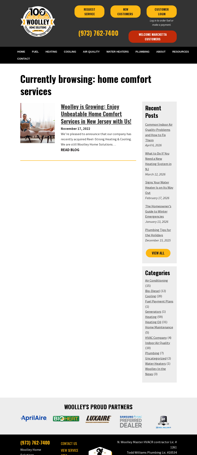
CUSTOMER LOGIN (167, 11)
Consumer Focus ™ (146, 449)
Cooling (154, 261)
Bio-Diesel (156, 256)
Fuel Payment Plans (163, 266)
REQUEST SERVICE (89, 11)
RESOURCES (180, 51)
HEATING (52, 51)
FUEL (36, 51)
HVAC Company (159, 303)
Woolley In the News (163, 329)
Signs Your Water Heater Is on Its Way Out (163, 158)
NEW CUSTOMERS (128, 11)
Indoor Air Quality (161, 308)
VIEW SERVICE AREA (66, 413)
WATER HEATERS (117, 51)
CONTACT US (65, 403)
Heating (154, 282)
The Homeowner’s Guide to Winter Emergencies (162, 182)
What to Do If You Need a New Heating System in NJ (163, 134)
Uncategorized (159, 318)
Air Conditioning (160, 251)
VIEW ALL (162, 223)
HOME (22, 51)
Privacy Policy (96, 449)
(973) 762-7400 (98, 33)
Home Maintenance (163, 292)
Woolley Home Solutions (73, 449)
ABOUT (160, 51)
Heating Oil (157, 287)
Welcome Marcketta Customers (158, 36)
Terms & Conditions (116, 449)
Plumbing (156, 313)
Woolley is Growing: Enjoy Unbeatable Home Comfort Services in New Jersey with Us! (98, 102)
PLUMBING (142, 51)
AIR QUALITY (91, 51)
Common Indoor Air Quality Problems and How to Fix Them (164, 110)
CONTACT (25, 58)
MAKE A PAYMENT (68, 422)
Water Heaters (159, 324)
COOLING (70, 51)
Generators (157, 277)
